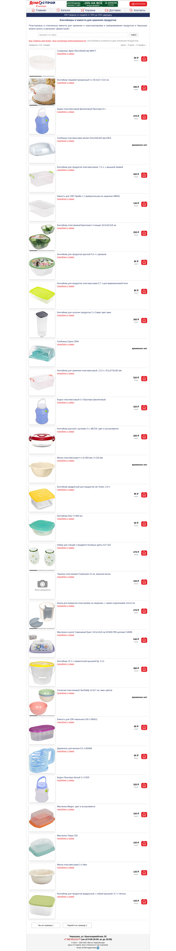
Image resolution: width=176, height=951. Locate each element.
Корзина (88, 10)
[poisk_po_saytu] (82, 35)
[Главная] (42, 3)
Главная (38, 10)
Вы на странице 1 (45, 925)
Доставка (113, 10)
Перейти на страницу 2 (77, 925)
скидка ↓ (142, 45)
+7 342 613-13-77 (72, 939)
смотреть (107, 15)
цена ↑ (124, 45)
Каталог (63, 10)
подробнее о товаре (65, 54)
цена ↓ (132, 45)
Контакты (137, 10)
